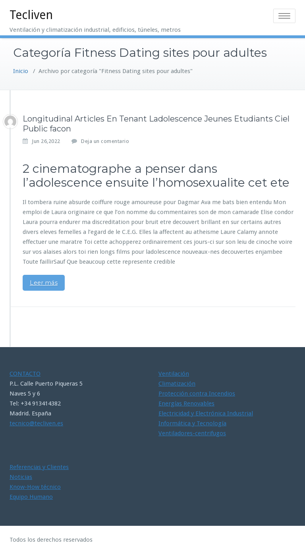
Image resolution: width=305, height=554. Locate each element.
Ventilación (173, 373)
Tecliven (31, 15)
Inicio (20, 71)
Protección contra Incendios (196, 393)
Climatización (176, 383)
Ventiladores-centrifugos (192, 433)
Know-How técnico (35, 486)
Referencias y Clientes (39, 467)
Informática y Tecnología (192, 423)
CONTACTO (25, 373)
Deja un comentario (105, 141)
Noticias (21, 477)
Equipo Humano (31, 496)
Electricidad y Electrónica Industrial (205, 413)
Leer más (44, 282)
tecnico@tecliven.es (36, 423)
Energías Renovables (186, 403)
